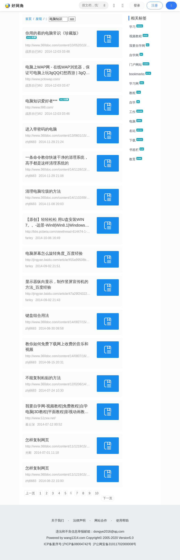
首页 (28, 19)
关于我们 (57, 520)
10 (97, 493)
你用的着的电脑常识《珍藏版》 (52, 33)
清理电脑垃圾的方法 (43, 191)
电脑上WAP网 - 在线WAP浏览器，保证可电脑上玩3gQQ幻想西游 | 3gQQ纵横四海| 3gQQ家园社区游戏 (57, 73)
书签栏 (136, 149)
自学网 (136, 55)
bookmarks (140, 74)
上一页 (30, 493)
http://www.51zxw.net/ (40, 418)
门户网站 (139, 64)
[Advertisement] (143, 224)
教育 (135, 159)
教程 (135, 93)
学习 (136, 26)
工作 (136, 112)
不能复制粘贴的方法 (43, 378)
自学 (134, 102)
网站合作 (100, 520)
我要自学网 (139, 45)
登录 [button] (137, 5)
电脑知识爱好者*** (41, 101)
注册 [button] (154, 5)
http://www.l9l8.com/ (39, 107)
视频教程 (138, 36)
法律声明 (79, 520)
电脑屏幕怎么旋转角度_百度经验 (54, 253)
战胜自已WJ (33, 51)
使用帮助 (122, 520)
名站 (136, 131)
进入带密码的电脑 (41, 129)
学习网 (136, 83)
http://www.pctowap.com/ (42, 79)
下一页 (107, 498)
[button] (171, 5)
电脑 (135, 121)
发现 (39, 19)
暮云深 (30, 424)
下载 (136, 140)
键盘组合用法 (37, 315)
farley (29, 238)
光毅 (28, 452)
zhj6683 (30, 142)
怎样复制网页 (37, 440)
